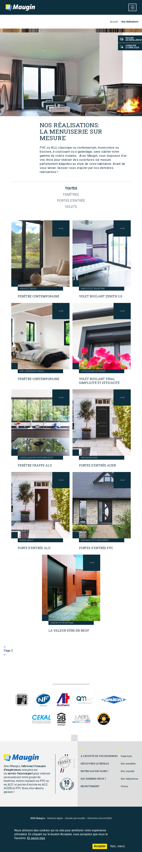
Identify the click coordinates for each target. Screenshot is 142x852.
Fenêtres (71, 194)
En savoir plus (36, 840)
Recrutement (90, 786)
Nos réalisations (129, 778)
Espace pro (126, 755)
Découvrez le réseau (95, 763)
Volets (71, 207)
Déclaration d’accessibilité (99, 818)
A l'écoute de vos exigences (99, 755)
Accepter (100, 848)
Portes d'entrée (71, 200)
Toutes (71, 188)
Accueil (114, 21)
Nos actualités (128, 763)
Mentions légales (55, 818)
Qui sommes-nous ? (93, 778)
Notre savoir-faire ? (95, 771)
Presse (124, 786)
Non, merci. (117, 848)
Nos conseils (127, 771)
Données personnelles (75, 818)
